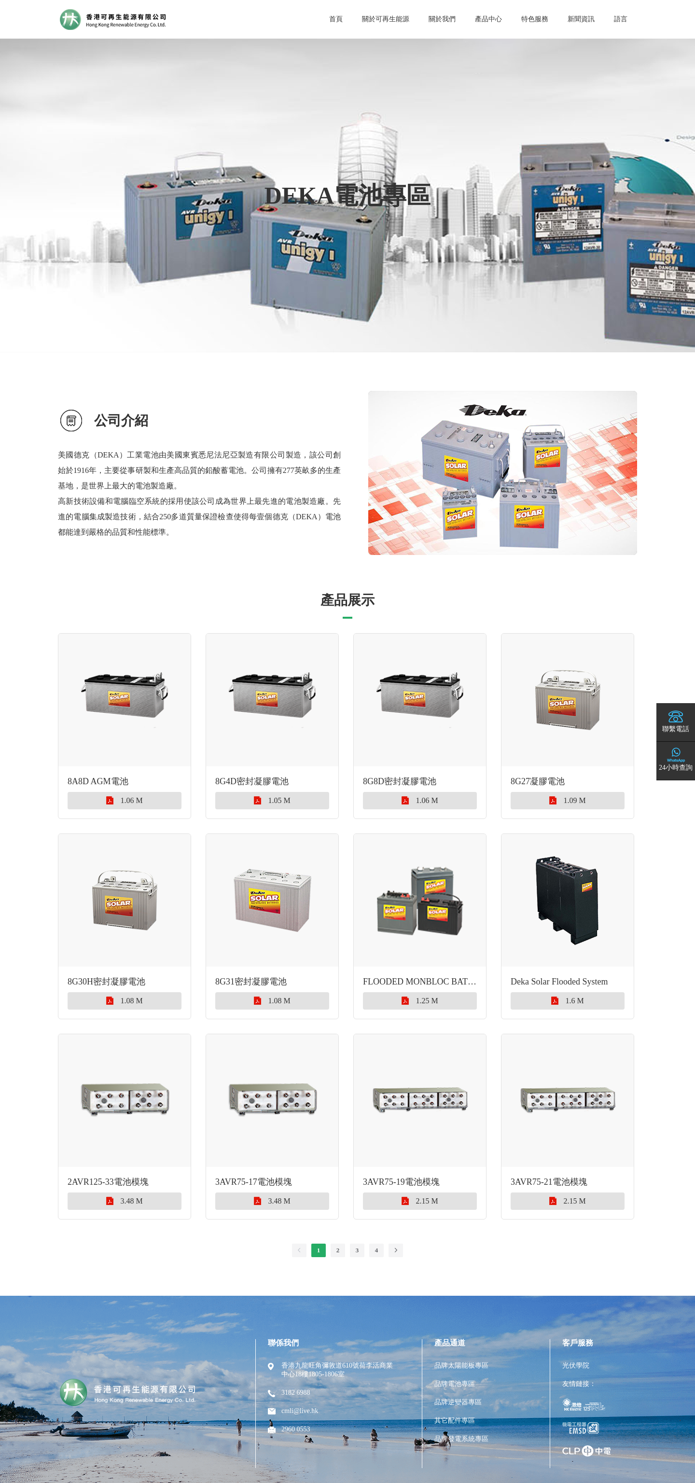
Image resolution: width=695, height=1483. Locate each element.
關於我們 (442, 19)
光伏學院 (575, 1365)
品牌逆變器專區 (458, 1402)
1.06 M (124, 800)
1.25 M (420, 1001)
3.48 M (124, 1201)
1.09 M (567, 800)
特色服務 (534, 19)
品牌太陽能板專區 (461, 1365)
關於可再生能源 (385, 19)
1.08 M (124, 1001)
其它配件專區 (454, 1420)
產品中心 (488, 19)
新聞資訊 (581, 19)
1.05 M (272, 800)
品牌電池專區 (454, 1383)
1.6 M (567, 1001)
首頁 (336, 19)
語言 (620, 19)
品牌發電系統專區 (461, 1438)
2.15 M (420, 1201)
